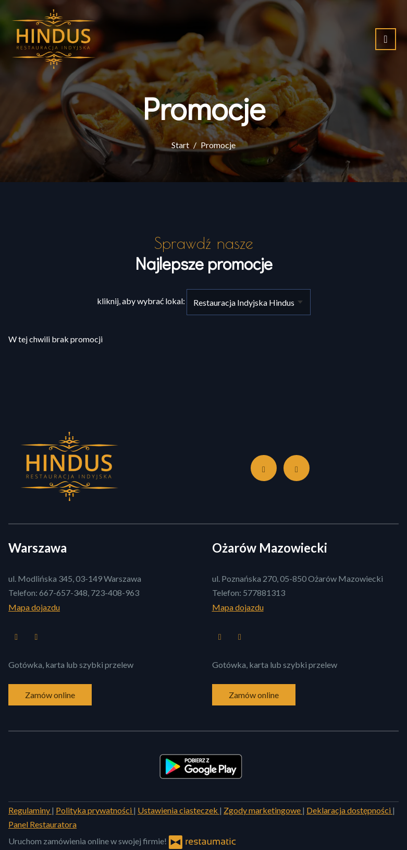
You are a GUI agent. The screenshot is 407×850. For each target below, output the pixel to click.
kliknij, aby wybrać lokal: (141, 301)
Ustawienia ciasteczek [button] (178, 810)
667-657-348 (63, 592)
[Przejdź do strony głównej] (53, 39)
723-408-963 (115, 592)
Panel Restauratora (42, 824)
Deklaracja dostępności (349, 810)
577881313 (264, 592)
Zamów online (50, 695)
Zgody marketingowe (263, 810)
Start (180, 145)
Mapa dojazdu (34, 607)
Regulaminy (30, 810)
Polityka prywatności (94, 810)
